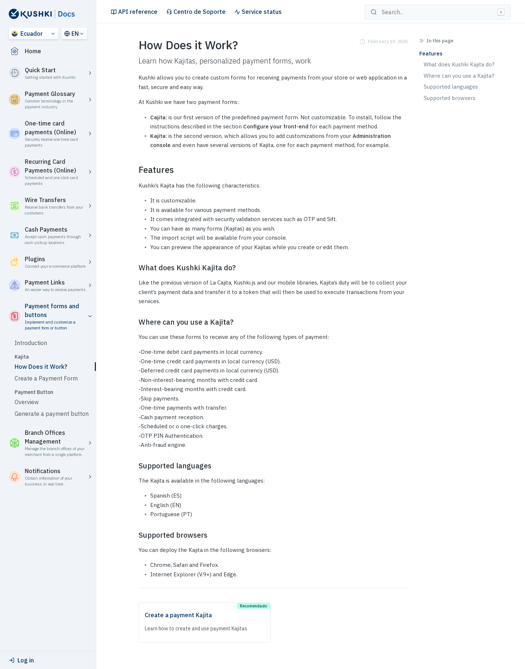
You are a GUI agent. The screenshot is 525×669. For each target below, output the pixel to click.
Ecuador (27, 33)
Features (431, 53)
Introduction (31, 343)
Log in (21, 660)
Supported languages (451, 86)
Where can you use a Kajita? (459, 75)
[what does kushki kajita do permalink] (134, 267)
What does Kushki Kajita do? (459, 64)
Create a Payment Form (46, 378)
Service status (258, 11)
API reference (134, 11)
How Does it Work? (41, 366)
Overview (27, 402)
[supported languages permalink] (134, 465)
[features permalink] (134, 170)
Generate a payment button (52, 413)
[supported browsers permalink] (134, 535)
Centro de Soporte (196, 11)
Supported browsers (449, 97)
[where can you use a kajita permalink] (134, 322)
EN (71, 33)
